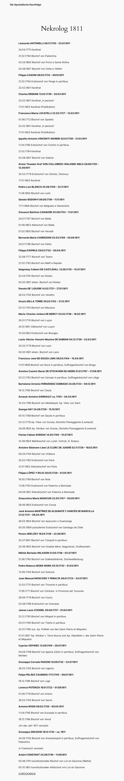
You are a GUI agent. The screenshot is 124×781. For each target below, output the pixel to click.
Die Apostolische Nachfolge (25, 4)
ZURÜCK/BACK (27, 773)
